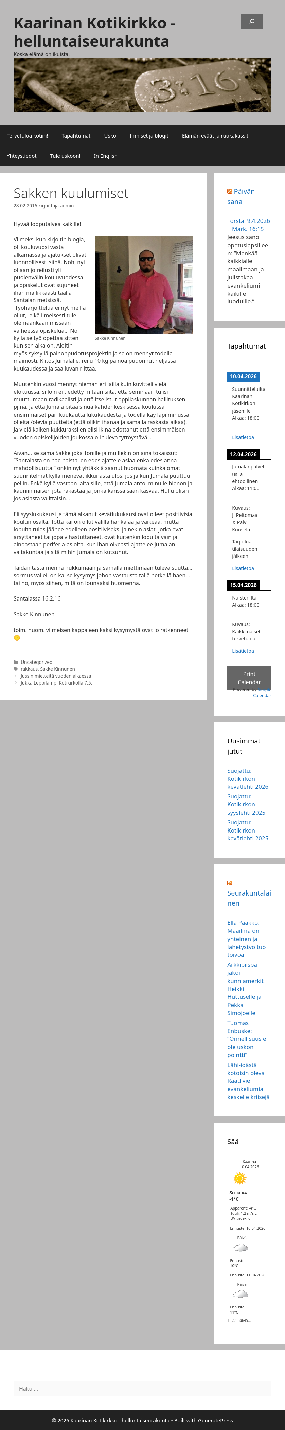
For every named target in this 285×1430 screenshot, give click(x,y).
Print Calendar (249, 678)
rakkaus (29, 669)
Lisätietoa (243, 437)
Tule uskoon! (65, 155)
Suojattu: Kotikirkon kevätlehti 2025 (247, 830)
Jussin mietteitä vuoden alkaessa (56, 676)
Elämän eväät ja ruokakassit (215, 135)
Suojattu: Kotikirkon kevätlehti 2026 (247, 778)
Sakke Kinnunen (57, 669)
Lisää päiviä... (239, 1320)
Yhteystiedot (22, 155)
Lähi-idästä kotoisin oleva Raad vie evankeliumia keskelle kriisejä (248, 1081)
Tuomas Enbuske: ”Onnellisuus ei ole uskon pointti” (247, 1039)
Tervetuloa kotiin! (27, 135)
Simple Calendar (262, 692)
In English (106, 155)
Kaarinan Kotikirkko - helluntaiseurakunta (95, 31)
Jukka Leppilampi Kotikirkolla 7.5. (56, 682)
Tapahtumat (76, 135)
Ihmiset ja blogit (149, 135)
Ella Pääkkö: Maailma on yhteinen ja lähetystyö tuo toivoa (246, 939)
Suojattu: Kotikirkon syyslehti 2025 (246, 804)
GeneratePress (215, 1420)
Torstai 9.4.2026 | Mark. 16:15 (248, 225)
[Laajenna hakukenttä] (252, 21)
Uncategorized (36, 662)
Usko (110, 135)
